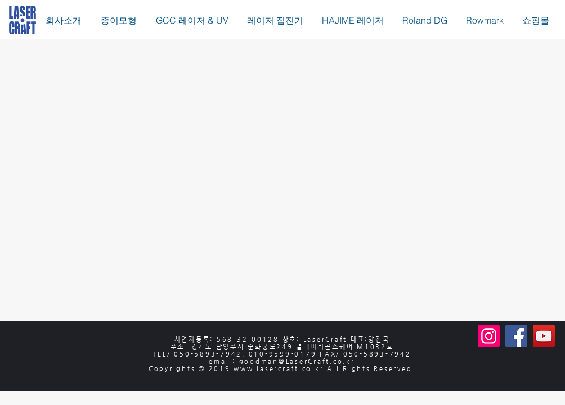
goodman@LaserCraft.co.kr (297, 361)
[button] (118, 20)
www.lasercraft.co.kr (279, 368)
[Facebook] (516, 336)
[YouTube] (544, 336)
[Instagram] (489, 336)
